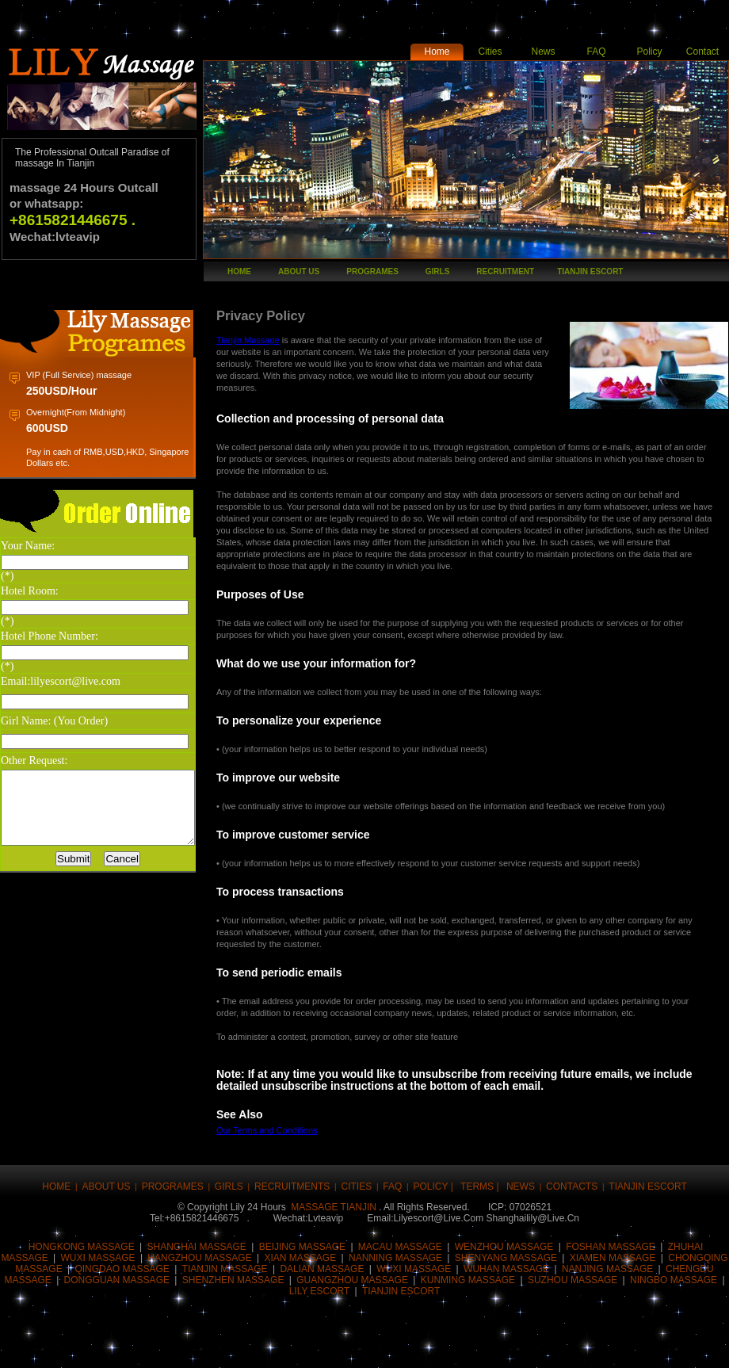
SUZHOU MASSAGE (572, 1280)
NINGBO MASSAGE (673, 1280)
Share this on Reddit (272, 1346)
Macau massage (400, 1246)
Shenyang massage (506, 1257)
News (543, 51)
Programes (372, 271)
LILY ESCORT (321, 1291)
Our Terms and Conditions (289, 1130)
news (520, 1186)
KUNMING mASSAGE (468, 1280)
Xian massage (301, 1257)
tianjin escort (590, 271)
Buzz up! (129, 1346)
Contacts (571, 1186)
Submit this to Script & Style (224, 1346)
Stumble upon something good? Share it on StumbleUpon (367, 1346)
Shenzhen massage (233, 1280)
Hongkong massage (82, 1246)
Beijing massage (302, 1246)
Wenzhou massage (504, 1246)
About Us (298, 271)
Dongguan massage (117, 1280)
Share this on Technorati (414, 1346)
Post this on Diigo (509, 1346)
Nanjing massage (607, 1268)
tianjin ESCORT (401, 1291)
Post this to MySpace (557, 1346)
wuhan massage (506, 1268)
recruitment (505, 271)
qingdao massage (121, 1268)
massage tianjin (333, 1207)
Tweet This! (81, 1346)
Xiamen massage (613, 1257)
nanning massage (395, 1257)
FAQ (595, 51)
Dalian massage (322, 1268)
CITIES (357, 1186)
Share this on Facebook (34, 1346)
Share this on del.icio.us (319, 1346)
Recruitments (292, 1186)
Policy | (435, 1186)
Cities (490, 51)
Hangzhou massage (199, 1257)
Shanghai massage (196, 1246)
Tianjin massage (225, 1268)
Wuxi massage (98, 1257)
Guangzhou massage (352, 1280)
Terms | (481, 1186)
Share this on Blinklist (462, 1346)
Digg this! (177, 1346)
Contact (702, 51)
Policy (649, 51)
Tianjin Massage (270, 340)
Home (436, 51)
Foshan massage (610, 1246)
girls (438, 271)
